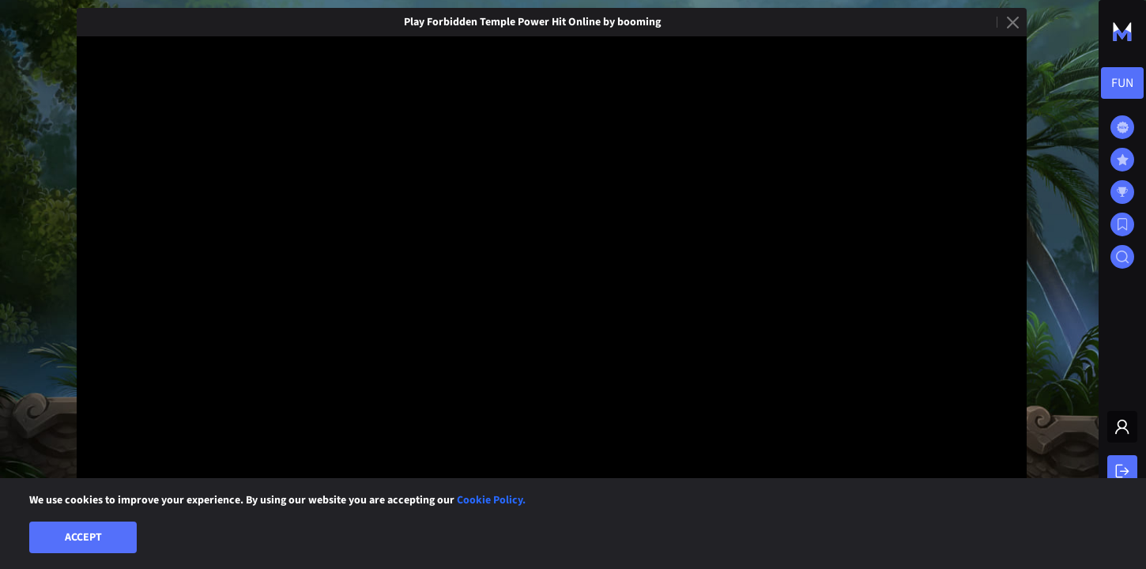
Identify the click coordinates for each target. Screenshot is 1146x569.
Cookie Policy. (491, 500)
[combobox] (1122, 83)
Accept (83, 537)
